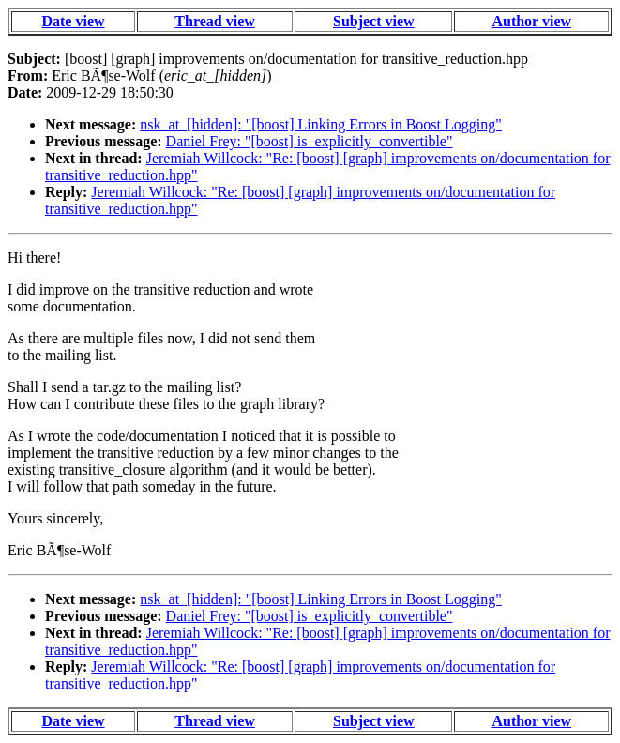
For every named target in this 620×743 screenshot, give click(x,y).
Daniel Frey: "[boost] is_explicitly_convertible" (309, 141)
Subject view (374, 21)
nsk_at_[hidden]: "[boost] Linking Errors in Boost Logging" (320, 124)
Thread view (214, 21)
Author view (531, 21)
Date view (72, 21)
